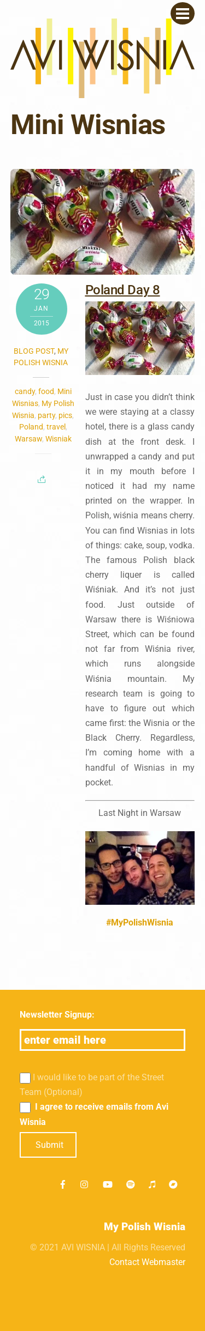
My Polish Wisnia (144, 1226)
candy (25, 391)
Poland (31, 426)
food (46, 391)
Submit (49, 1145)
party (46, 415)
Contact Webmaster (147, 1262)
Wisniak (58, 438)
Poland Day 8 (122, 290)
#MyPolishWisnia (139, 922)
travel (56, 426)
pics (65, 415)
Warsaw (28, 438)
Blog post (34, 351)
